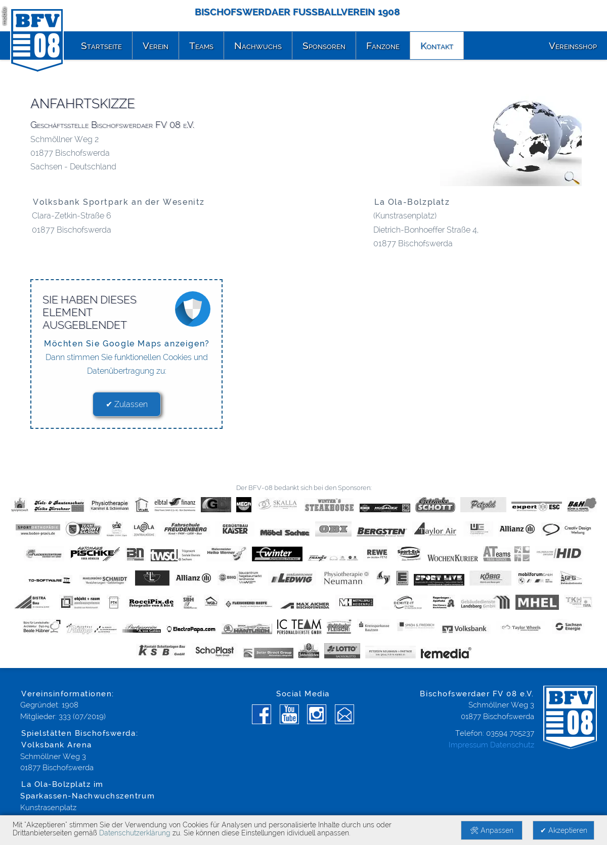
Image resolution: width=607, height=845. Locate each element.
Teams (201, 45)
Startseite (101, 45)
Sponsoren (323, 45)
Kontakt (436, 45)
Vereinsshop (573, 45)
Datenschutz (512, 744)
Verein (155, 45)
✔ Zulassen (127, 404)
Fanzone (383, 45)
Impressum (468, 744)
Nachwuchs (258, 45)
